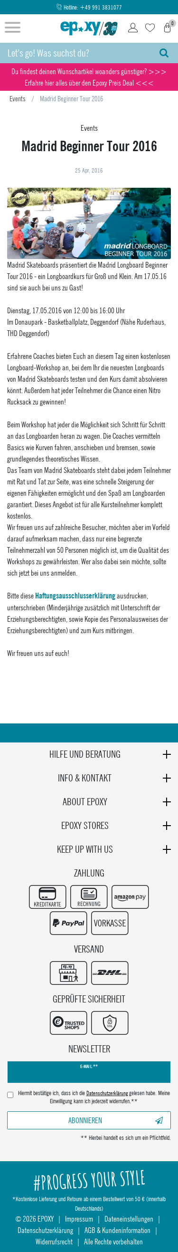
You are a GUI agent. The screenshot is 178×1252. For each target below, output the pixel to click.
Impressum (79, 1218)
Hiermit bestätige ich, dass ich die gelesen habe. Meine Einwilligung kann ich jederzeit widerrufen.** (94, 1097)
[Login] (132, 28)
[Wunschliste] (150, 28)
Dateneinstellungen (128, 1218)
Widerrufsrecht (54, 1241)
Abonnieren (115, 1120)
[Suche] (164, 53)
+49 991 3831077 (101, 7)
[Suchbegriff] (75, 53)
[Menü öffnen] (12, 28)
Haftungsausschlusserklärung (75, 596)
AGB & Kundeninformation (117, 1230)
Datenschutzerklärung (45, 1230)
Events (17, 98)
